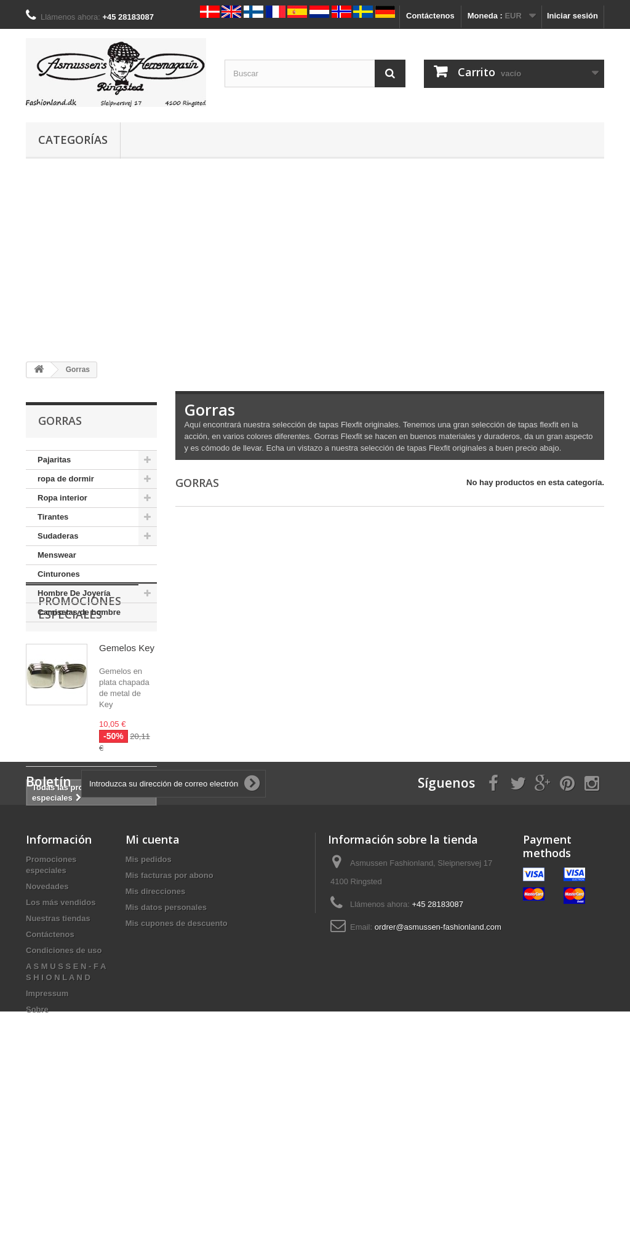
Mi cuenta (153, 991)
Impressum (47, 1145)
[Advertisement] (315, 260)
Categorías (73, 139)
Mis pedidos (149, 1011)
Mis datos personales (166, 1059)
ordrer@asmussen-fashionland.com (438, 1078)
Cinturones (59, 574)
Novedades (47, 1038)
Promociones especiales (79, 666)
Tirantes (53, 516)
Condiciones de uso (64, 1102)
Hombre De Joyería (74, 593)
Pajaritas (54, 459)
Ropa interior (62, 497)
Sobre (37, 1161)
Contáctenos (430, 15)
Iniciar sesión (572, 15)
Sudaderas (58, 535)
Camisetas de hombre (79, 612)
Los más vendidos (60, 1054)
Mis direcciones (156, 1043)
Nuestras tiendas (58, 1070)
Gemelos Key (126, 706)
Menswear (57, 555)
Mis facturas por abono (169, 1027)
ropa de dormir (66, 478)
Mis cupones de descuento (177, 1075)
